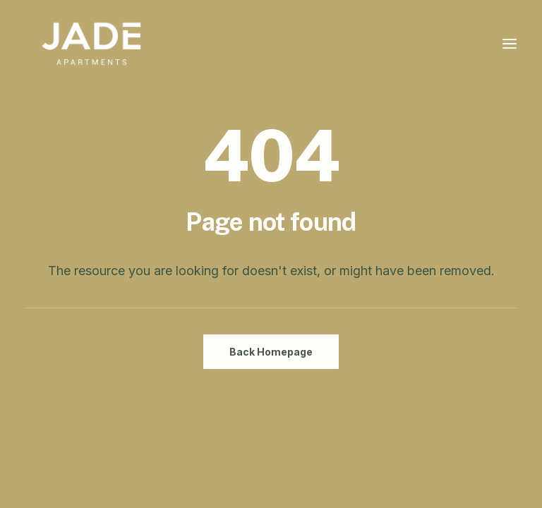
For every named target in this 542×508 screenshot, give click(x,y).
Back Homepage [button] (271, 352)
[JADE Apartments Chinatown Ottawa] (91, 43)
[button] (509, 43)
